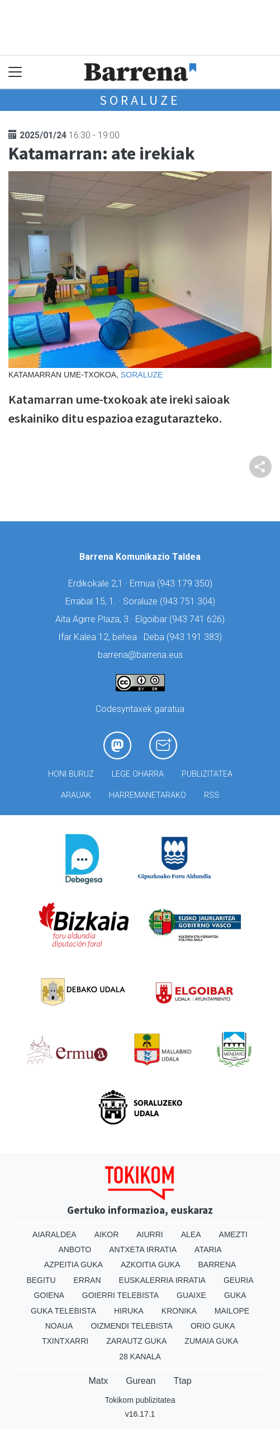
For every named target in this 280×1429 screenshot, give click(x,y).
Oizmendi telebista (132, 1325)
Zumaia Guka (211, 1340)
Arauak (76, 795)
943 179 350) (186, 583)
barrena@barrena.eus (140, 655)
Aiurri (149, 1234)
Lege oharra (138, 774)
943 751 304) (189, 601)
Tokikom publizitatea (140, 1400)
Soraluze (139, 100)
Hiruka (129, 1310)
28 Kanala (140, 1356)
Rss (211, 795)
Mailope (232, 1310)
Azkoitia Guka (151, 1264)
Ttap (183, 1381)
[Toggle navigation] (15, 72)
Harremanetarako (147, 795)
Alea (191, 1234)
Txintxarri (65, 1340)
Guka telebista (63, 1310)
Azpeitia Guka (73, 1264)
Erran (87, 1280)
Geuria (239, 1280)
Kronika (179, 1310)
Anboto (74, 1249)
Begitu (40, 1280)
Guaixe (191, 1295)
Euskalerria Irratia (162, 1280)
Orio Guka (213, 1325)
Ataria (208, 1249)
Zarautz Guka (136, 1340)
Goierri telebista (120, 1295)
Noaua (59, 1325)
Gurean (140, 1381)
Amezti (233, 1234)
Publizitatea (207, 774)
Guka (235, 1295)
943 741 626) (198, 619)
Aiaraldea (54, 1234)
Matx (98, 1381)
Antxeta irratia (143, 1249)
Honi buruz (71, 774)
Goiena (49, 1295)
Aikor (106, 1234)
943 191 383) (195, 637)
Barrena (217, 1264)
